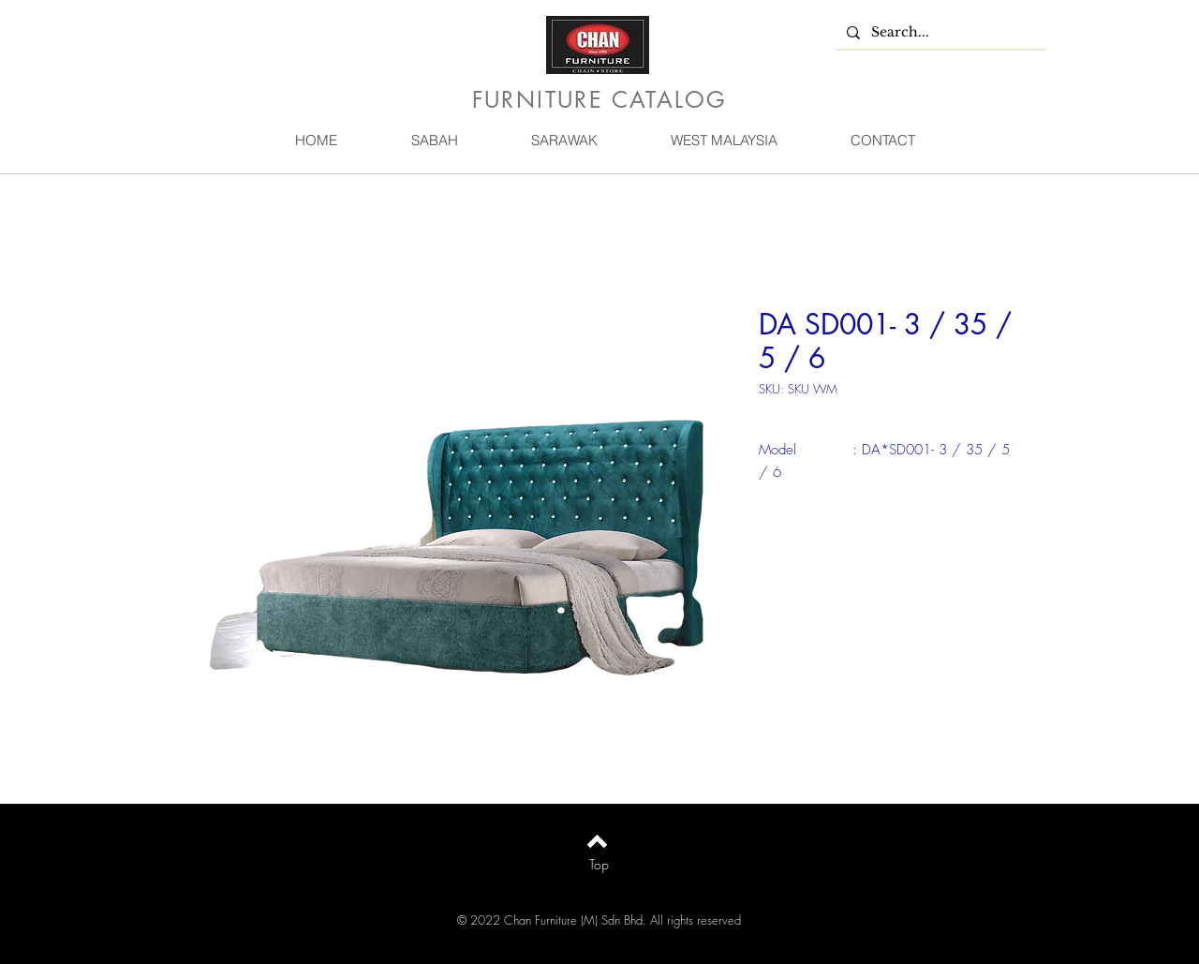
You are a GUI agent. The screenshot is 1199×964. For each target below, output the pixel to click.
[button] (434, 140)
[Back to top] (597, 841)
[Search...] (938, 33)
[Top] (599, 864)
